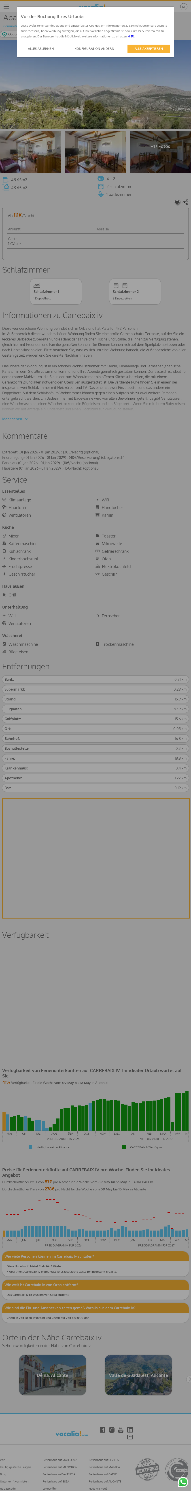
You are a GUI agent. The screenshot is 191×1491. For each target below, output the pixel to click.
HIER (131, 36)
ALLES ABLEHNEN (41, 48)
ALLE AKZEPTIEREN (149, 48)
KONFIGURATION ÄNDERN (94, 48)
